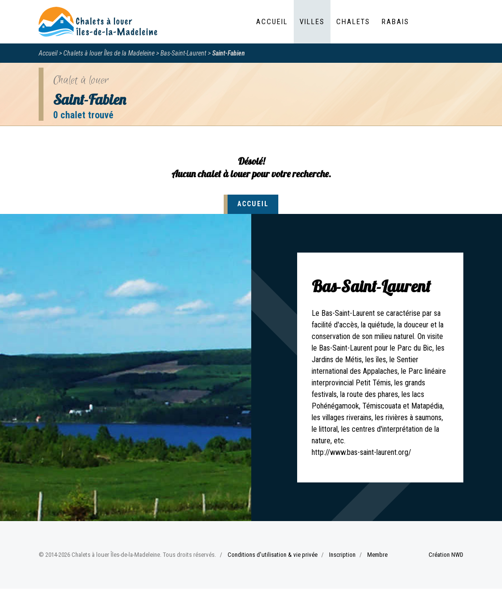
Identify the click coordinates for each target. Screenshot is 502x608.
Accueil (272, 21)
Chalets (353, 21)
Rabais (395, 21)
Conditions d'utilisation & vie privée (272, 554)
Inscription (342, 554)
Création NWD (446, 554)
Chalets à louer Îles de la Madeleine (109, 53)
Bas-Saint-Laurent (183, 53)
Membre (377, 554)
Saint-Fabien (228, 53)
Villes (312, 21)
